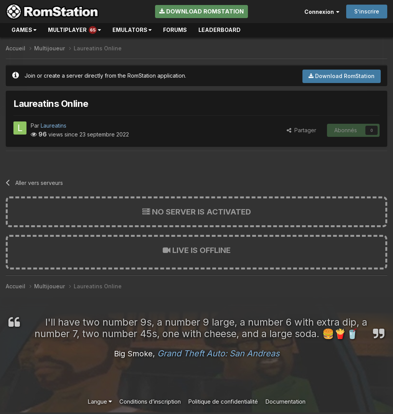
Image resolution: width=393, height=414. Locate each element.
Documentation (285, 401)
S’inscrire (366, 11)
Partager (301, 130)
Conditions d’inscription (150, 401)
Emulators (132, 30)
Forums (175, 30)
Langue (100, 401)
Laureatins (53, 125)
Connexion (321, 11)
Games (24, 30)
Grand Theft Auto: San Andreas (218, 353)
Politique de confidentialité (223, 401)
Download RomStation (201, 11)
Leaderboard (219, 30)
